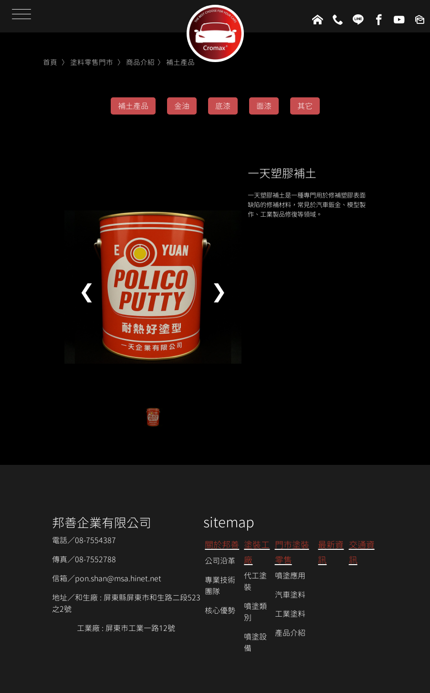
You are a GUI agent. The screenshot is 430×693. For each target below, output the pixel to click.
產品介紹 (290, 633)
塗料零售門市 (91, 62)
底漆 (223, 106)
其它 (305, 106)
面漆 (264, 106)
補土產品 (180, 62)
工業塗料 (290, 614)
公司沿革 (220, 561)
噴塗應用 (290, 575)
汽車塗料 (290, 594)
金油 (181, 106)
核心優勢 (220, 610)
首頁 (50, 62)
